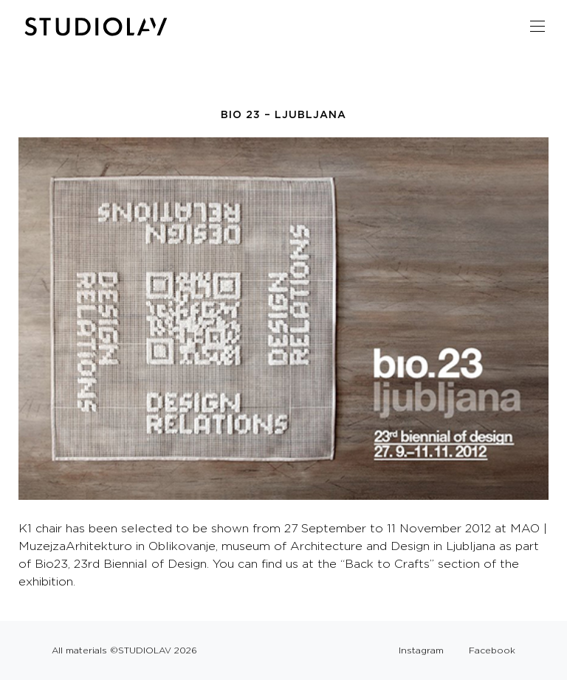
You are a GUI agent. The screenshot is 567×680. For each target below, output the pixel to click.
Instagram (421, 650)
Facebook (492, 650)
